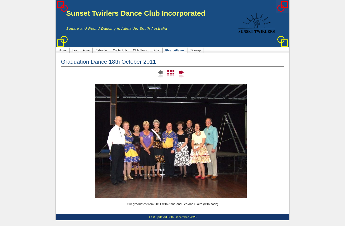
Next (181, 74)
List (171, 74)
